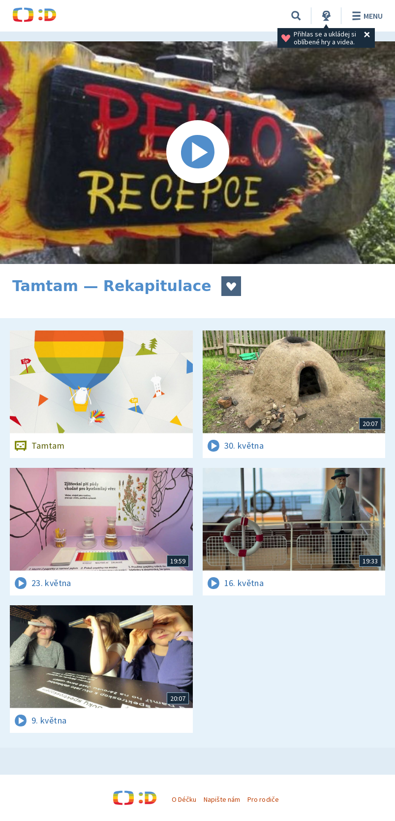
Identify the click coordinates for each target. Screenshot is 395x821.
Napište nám (222, 799)
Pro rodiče (262, 799)
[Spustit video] (197, 152)
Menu (366, 15)
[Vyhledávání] (296, 16)
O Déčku (184, 799)
